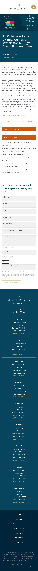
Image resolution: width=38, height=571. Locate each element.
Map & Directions (19, 331)
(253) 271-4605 (19, 418)
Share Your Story (8, 237)
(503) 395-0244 (19, 397)
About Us (19, 515)
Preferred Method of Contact (12, 230)
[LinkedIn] (17, 312)
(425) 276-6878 (19, 354)
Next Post (28, 121)
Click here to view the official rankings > (15, 115)
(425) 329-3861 (19, 333)
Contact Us (19, 542)
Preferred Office (8, 224)
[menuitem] (9, 567)
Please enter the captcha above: (13, 266)
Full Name (6, 197)
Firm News (5, 134)
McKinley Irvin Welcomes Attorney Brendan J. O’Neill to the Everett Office (17, 165)
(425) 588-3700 (19, 376)
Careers (19, 519)
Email (4, 210)
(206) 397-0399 (19, 460)
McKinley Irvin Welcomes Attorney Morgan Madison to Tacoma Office (17, 171)
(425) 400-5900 (19, 439)
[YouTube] (24, 312)
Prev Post (10, 121)
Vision (24, 99)
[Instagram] (21, 312)
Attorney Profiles (19, 524)
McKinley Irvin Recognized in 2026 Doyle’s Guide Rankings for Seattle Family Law (19, 149)
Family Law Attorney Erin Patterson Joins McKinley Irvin (16, 143)
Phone (5, 204)
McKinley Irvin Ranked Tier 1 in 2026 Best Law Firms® (18, 159)
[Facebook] (14, 312)
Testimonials (18, 533)
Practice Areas (19, 528)
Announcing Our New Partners (12, 154)
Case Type (6, 251)
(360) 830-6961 (19, 502)
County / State (7, 217)
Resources (19, 538)
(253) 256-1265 (19, 481)
